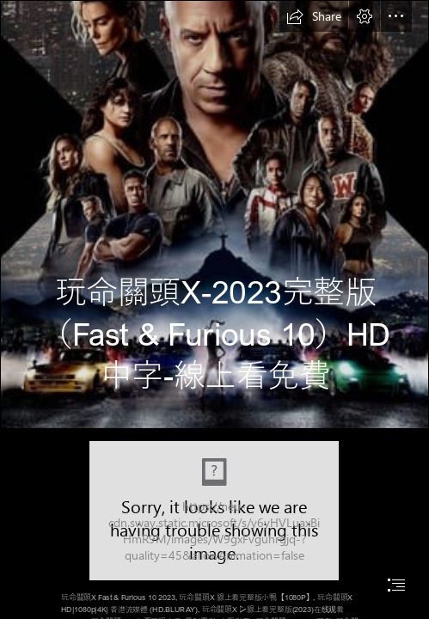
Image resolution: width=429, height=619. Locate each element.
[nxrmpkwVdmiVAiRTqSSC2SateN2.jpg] (214, 214)
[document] (214, 309)
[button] (313, 16)
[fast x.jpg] (214, 510)
